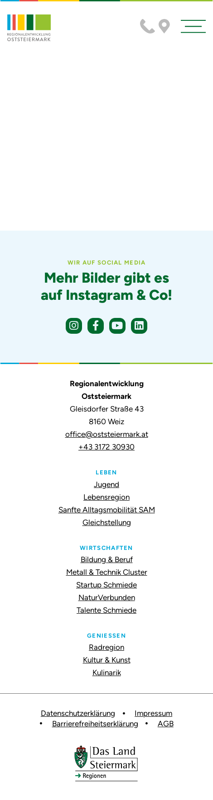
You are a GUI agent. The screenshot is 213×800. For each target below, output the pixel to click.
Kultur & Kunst (107, 659)
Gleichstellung (106, 522)
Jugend (106, 484)
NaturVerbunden (106, 597)
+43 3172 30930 (106, 446)
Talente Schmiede (106, 610)
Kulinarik (106, 672)
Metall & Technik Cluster (106, 572)
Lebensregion (106, 497)
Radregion (106, 647)
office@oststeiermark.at (106, 434)
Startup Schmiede (106, 584)
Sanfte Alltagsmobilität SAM (106, 509)
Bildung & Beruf (107, 559)
